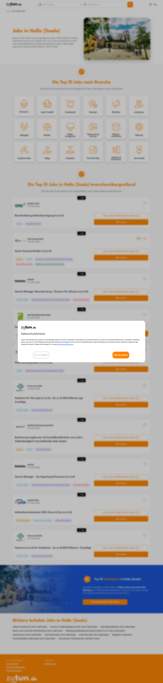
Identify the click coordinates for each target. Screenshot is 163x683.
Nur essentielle (41, 355)
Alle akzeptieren (121, 355)
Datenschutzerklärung (65, 344)
